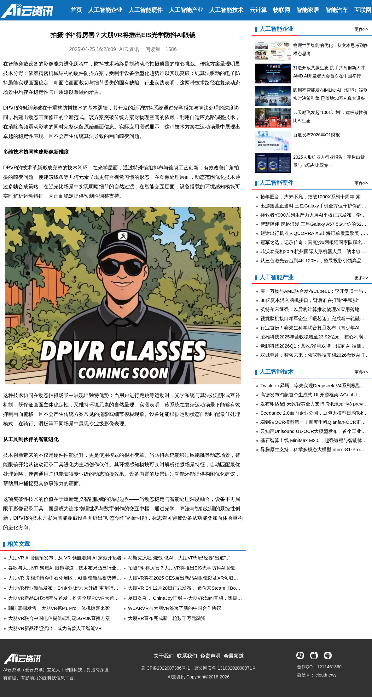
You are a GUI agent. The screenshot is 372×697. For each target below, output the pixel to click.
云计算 (258, 10)
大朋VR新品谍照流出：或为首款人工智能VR (55, 628)
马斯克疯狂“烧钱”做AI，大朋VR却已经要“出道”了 (179, 557)
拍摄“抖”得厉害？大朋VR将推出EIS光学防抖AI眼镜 (181, 567)
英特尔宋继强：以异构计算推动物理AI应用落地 (309, 309)
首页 (76, 10)
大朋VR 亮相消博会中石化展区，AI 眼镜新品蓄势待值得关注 (71, 578)
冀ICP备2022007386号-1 (165, 668)
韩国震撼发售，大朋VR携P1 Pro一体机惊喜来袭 (59, 608)
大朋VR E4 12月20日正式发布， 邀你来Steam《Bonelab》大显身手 (199, 588)
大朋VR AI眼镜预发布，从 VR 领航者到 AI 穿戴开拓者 (65, 557)
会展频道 (234, 656)
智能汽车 (336, 10)
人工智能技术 (226, 10)
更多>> (361, 29)
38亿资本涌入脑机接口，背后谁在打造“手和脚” (309, 300)
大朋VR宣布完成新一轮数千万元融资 (167, 618)
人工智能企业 (105, 10)
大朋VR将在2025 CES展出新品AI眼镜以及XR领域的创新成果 (192, 578)
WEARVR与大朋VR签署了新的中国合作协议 (174, 608)
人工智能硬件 (146, 10)
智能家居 (307, 10)
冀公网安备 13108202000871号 (225, 668)
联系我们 (187, 656)
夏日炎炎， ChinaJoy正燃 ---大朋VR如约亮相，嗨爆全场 (187, 598)
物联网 (281, 10)
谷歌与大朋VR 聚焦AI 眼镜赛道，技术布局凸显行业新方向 (69, 567)
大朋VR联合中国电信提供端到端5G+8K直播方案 (59, 618)
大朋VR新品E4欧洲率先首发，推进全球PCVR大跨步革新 (68, 598)
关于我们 (164, 656)
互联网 (362, 10)
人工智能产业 (186, 10)
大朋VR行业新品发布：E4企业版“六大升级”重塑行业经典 (68, 588)
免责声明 (210, 656)
